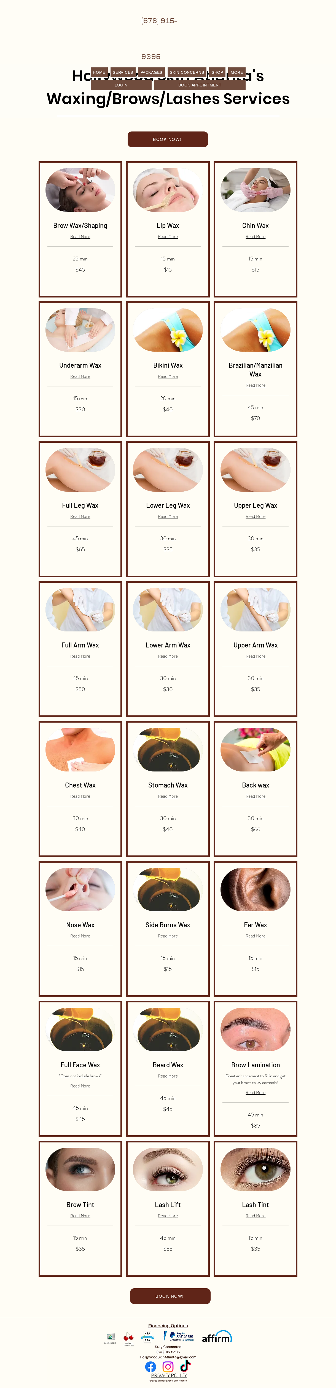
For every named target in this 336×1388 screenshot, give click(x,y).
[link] (80, 225)
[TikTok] (185, 1367)
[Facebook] (150, 1367)
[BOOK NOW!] (168, 139)
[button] (237, 72)
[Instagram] (168, 1367)
